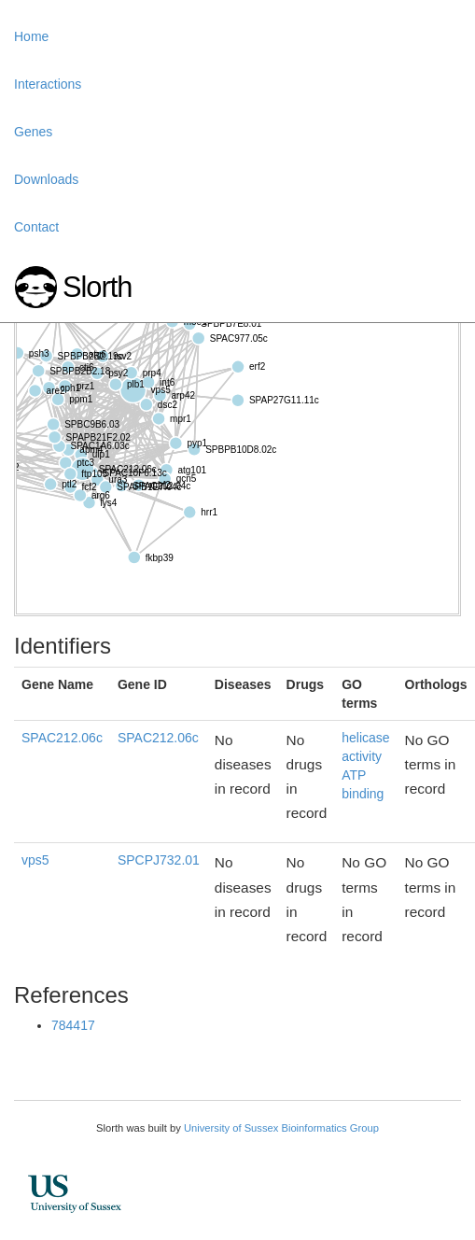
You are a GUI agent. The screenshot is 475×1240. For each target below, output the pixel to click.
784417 (73, 1025)
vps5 (35, 859)
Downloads (46, 179)
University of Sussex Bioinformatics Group (281, 1128)
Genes (33, 131)
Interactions (47, 84)
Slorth (97, 287)
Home (31, 36)
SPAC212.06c (62, 737)
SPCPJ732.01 (159, 859)
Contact (36, 226)
